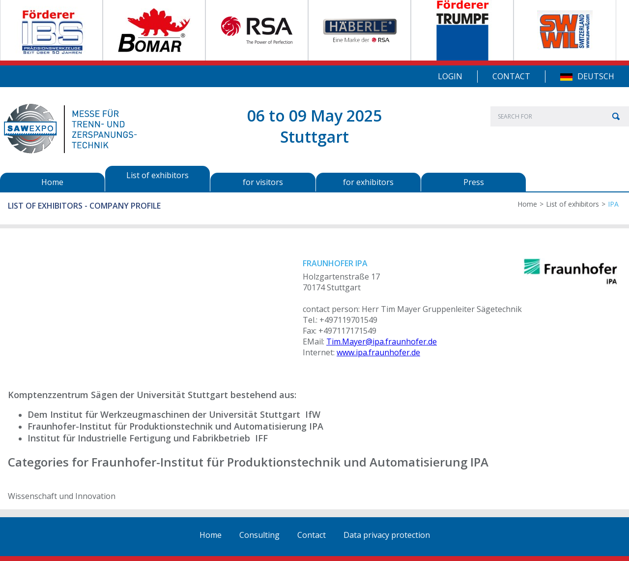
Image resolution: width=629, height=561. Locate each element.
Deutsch (595, 76)
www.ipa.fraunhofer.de (378, 352)
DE (566, 77)
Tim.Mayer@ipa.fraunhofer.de (381, 341)
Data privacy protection (386, 535)
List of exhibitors (572, 204)
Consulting (259, 535)
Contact (511, 76)
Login (450, 76)
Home (527, 204)
